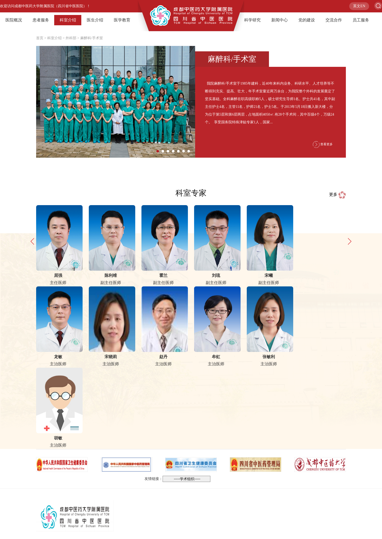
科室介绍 (68, 20)
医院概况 (13, 20)
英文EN (359, 6)
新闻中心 (279, 20)
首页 (39, 38)
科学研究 (252, 20)
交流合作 (333, 20)
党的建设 (306, 20)
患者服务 (41, 20)
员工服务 (361, 20)
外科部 (71, 38)
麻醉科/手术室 (91, 38)
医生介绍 (95, 20)
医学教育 (122, 20)
